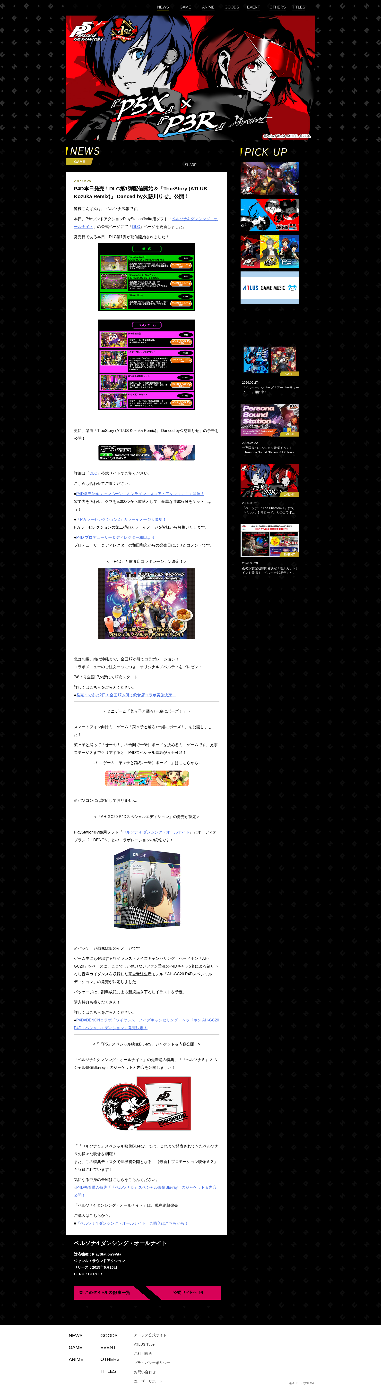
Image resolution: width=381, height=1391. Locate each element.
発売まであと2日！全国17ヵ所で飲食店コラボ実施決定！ (126, 695)
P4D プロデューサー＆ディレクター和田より (115, 537)
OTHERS (277, 7)
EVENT (253, 7)
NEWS (163, 7)
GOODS (232, 7)
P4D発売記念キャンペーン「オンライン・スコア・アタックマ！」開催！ (140, 494)
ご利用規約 (143, 1353)
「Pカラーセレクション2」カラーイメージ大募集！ (121, 519)
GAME (185, 7)
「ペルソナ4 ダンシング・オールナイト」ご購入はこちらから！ (132, 1223)
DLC (93, 473)
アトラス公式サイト (150, 1335)
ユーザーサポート (148, 1381)
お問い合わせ (145, 1372)
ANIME (208, 7)
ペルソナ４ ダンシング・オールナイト (156, 832)
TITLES (298, 7)
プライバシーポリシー (152, 1363)
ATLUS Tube (144, 1344)
